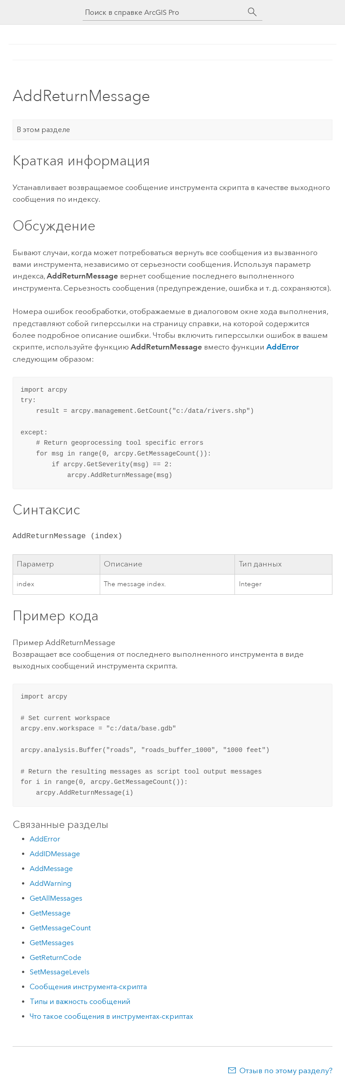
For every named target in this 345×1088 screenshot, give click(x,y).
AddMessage (51, 868)
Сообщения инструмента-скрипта (88, 986)
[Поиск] (252, 12)
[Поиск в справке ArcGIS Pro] (163, 12)
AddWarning (50, 883)
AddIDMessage (55, 853)
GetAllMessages (56, 898)
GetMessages (52, 942)
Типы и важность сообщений (80, 1001)
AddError (282, 346)
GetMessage (50, 913)
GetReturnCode (55, 957)
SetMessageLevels (59, 972)
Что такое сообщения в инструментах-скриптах (111, 1016)
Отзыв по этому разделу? (285, 1070)
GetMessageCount (60, 928)
